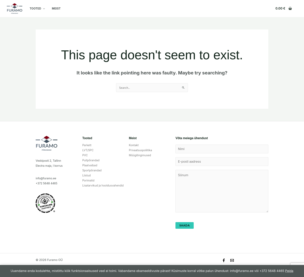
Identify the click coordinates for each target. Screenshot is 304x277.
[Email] (232, 260)
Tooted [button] (35, 8)
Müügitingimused (140, 155)
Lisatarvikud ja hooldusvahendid (103, 185)
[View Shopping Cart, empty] (283, 8)
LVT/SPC (87, 150)
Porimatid (88, 180)
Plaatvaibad (89, 165)
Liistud (86, 175)
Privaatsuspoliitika (140, 150)
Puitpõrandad (90, 160)
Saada (184, 225)
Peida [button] (289, 271)
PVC (85, 155)
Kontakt (134, 145)
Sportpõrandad (91, 170)
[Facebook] (223, 260)
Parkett (86, 145)
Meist (54, 8)
